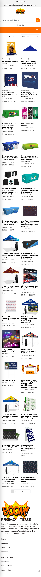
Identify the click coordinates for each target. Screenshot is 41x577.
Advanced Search (8, 557)
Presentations (6, 566)
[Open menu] (37, 30)
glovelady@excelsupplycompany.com (20, 5)
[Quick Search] (18, 20)
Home (3, 539)
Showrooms (5, 562)
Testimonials (6, 570)
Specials (4, 552)
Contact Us (5, 547)
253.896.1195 (20, 1)
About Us (4, 543)
